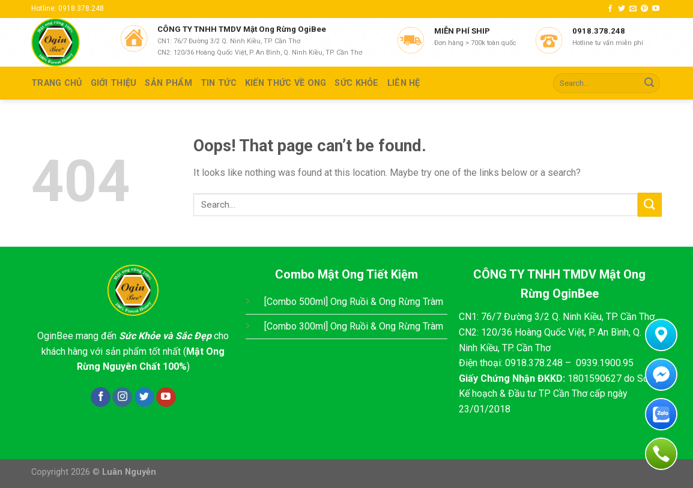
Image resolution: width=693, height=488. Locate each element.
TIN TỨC (219, 83)
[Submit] (649, 83)
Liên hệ (403, 83)
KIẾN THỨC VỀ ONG (286, 83)
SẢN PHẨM (168, 83)
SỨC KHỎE (356, 83)
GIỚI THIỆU (114, 83)
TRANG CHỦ (56, 83)
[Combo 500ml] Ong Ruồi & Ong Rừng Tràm (353, 301)
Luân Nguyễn (129, 472)
